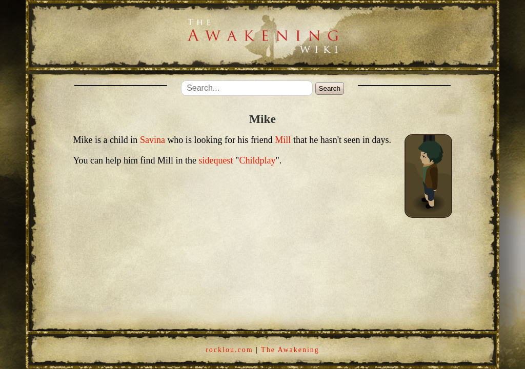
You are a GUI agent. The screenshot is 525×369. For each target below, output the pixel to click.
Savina (152, 140)
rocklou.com (229, 350)
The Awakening (290, 350)
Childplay (257, 160)
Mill (283, 140)
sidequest (216, 160)
